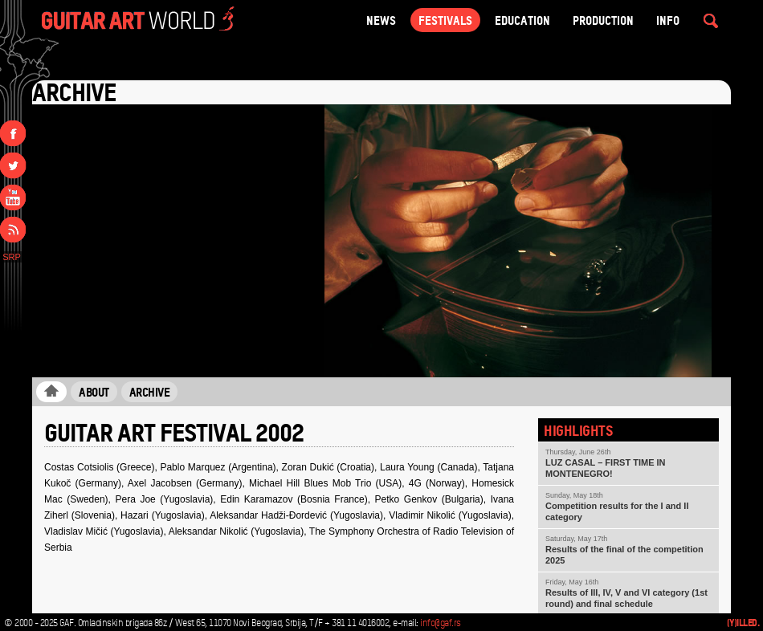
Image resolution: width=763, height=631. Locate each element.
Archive (149, 392)
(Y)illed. (743, 623)
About (94, 392)
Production (603, 20)
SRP (11, 257)
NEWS (381, 20)
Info (667, 20)
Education (522, 20)
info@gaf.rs (440, 623)
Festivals (445, 20)
